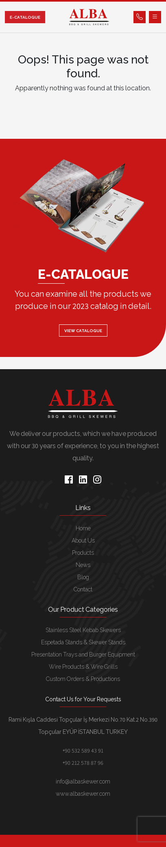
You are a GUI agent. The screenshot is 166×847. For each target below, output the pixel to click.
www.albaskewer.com (83, 793)
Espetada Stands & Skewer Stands (83, 642)
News (83, 565)
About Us (83, 540)
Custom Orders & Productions (83, 679)
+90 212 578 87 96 (83, 762)
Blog (83, 577)
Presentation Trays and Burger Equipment (83, 654)
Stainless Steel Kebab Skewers (83, 630)
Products (83, 552)
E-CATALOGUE (25, 17)
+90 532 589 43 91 (83, 750)
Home (83, 528)
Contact (83, 589)
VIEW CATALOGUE (83, 330)
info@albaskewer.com (83, 781)
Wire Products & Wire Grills (83, 666)
